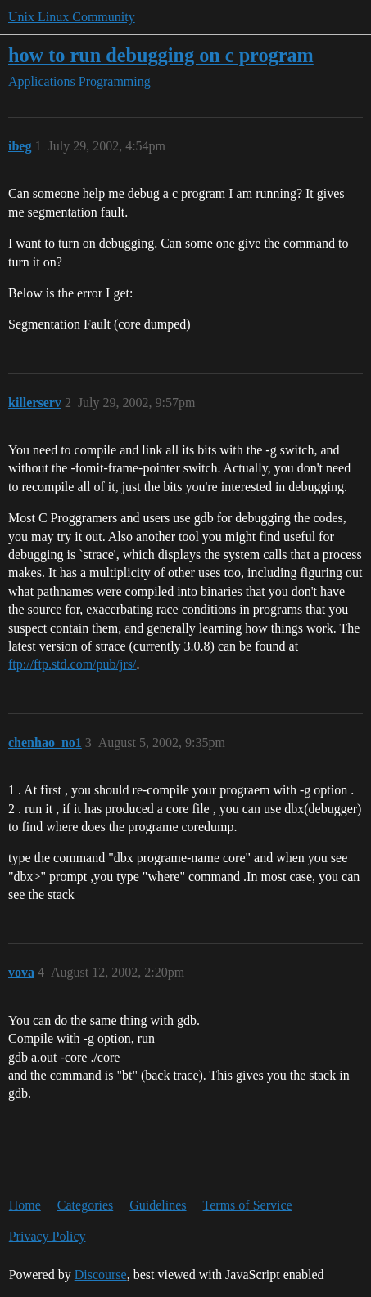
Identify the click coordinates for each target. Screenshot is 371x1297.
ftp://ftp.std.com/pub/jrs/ (72, 664)
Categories (85, 1205)
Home (25, 1205)
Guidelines (157, 1205)
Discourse (101, 1274)
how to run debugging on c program (161, 55)
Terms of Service (247, 1205)
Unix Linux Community (71, 17)
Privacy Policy (47, 1236)
